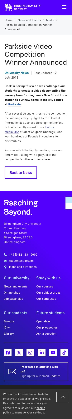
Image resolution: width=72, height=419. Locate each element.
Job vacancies (13, 298)
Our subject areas (48, 292)
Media (50, 20)
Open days (43, 321)
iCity (7, 327)
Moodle (9, 321)
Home (8, 20)
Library (9, 333)
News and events (15, 286)
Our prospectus (47, 327)
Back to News (21, 173)
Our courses (44, 286)
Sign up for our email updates (42, 371)
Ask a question (46, 333)
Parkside (14, 104)
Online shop (12, 292)
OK (63, 397)
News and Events (29, 20)
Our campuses (46, 298)
